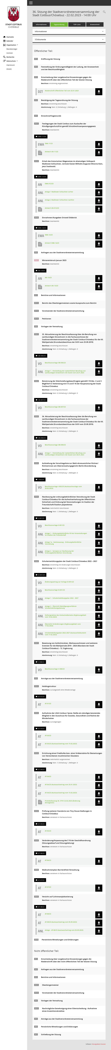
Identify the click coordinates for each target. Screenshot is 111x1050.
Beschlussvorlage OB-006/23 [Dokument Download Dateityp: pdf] (55, 363)
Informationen (41, 24)
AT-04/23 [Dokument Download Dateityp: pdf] (48, 776)
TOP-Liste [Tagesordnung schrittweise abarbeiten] (77, 24)
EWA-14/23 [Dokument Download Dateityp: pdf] (49, 235)
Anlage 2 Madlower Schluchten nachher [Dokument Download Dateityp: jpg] (59, 200)
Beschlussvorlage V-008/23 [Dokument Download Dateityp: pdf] (54, 669)
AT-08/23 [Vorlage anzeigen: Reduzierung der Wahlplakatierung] (41, 907)
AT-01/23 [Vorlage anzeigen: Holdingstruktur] (41, 697)
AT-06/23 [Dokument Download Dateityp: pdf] (48, 860)
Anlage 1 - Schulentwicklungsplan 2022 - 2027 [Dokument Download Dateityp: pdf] (61, 598)
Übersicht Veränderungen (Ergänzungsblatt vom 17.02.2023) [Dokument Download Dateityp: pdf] (63, 625)
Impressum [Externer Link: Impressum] (11, 65)
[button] (13, 45)
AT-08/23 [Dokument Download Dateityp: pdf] (48, 914)
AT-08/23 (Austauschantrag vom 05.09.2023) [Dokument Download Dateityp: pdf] (61, 922)
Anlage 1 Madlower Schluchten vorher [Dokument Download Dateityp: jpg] (59, 192)
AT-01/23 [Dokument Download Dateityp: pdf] (48, 704)
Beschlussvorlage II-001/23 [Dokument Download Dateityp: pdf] (54, 525)
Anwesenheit (95, 24)
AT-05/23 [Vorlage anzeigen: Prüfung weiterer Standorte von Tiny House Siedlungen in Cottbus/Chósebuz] (41, 824)
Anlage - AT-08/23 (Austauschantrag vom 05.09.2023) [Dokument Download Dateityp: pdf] (64, 930)
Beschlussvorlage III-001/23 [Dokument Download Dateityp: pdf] (55, 590)
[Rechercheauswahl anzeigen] (104, 12)
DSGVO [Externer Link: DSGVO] (9, 69)
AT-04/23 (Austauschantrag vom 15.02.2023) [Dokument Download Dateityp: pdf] (61, 793)
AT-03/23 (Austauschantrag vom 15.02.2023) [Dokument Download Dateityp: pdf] (61, 744)
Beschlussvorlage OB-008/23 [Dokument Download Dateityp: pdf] (55, 445)
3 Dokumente (40, 39)
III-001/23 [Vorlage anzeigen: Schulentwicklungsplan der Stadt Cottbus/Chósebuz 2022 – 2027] (41, 575)
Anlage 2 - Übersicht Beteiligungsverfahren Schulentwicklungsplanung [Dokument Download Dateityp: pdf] (61, 607)
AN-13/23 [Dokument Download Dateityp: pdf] (48, 278)
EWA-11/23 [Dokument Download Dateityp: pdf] (49, 143)
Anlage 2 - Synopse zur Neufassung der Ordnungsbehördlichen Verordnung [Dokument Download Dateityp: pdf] (59, 552)
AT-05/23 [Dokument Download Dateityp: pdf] (48, 831)
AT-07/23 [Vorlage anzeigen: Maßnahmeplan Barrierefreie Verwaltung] (41, 880)
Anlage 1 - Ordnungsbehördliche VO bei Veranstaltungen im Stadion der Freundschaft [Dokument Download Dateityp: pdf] (66, 534)
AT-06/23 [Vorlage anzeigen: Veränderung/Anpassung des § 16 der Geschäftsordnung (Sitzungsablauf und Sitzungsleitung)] (41, 853)
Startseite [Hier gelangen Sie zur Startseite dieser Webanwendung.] (8, 37)
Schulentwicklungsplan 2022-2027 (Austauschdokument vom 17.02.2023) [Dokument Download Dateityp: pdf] (65, 634)
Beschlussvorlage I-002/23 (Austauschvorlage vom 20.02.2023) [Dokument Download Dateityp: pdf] (63, 487)
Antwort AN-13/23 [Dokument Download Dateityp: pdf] (51, 286)
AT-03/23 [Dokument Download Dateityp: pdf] (48, 736)
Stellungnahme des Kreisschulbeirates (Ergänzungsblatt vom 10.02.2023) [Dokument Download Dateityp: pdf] (65, 616)
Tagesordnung (59, 24)
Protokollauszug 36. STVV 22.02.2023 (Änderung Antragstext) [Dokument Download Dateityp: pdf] (62, 802)
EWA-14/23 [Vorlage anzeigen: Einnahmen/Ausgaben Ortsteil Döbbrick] (42, 228)
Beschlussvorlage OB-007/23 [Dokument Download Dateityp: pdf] (55, 407)
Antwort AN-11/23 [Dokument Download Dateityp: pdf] (51, 152)
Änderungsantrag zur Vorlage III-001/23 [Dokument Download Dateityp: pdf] (59, 582)
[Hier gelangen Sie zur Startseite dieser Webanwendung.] (13, 17)
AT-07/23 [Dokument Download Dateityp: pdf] (48, 887)
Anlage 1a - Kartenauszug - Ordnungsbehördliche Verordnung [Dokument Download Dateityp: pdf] (63, 543)
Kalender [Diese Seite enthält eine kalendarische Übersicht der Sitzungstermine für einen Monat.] (8, 41)
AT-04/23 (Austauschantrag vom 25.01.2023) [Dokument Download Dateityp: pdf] (61, 785)
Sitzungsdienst (99, 1044)
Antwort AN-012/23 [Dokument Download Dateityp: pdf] (52, 208)
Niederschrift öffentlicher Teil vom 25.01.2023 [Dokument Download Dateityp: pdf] (62, 91)
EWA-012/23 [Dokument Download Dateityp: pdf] (49, 184)
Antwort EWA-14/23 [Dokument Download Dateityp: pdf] (52, 243)
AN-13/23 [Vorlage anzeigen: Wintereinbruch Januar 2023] (41, 271)
